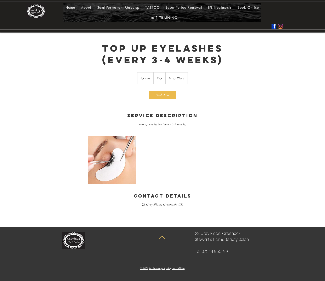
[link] (162, 95)
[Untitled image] (112, 160)
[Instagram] (280, 26)
